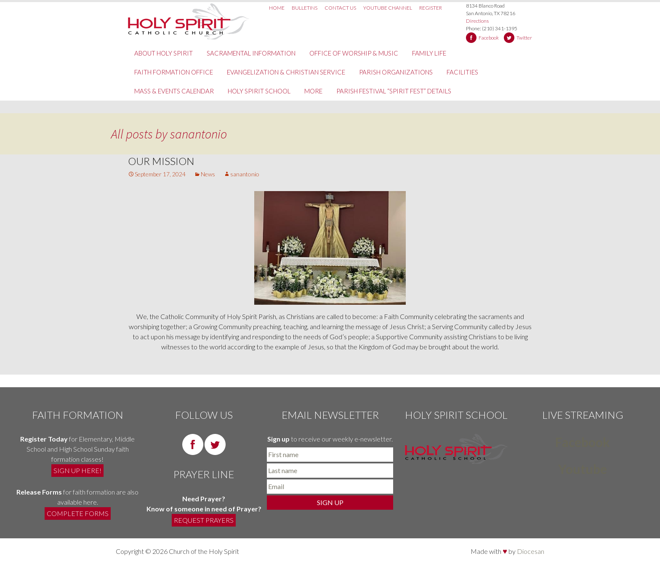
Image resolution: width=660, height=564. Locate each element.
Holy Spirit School (259, 91)
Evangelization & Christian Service (286, 72)
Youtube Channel (387, 8)
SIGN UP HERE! (77, 470)
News (208, 174)
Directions (477, 21)
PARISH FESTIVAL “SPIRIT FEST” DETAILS (393, 91)
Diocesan (530, 551)
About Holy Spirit (163, 53)
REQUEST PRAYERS (204, 520)
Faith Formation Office (173, 72)
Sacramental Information (251, 53)
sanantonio (198, 134)
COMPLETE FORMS (78, 513)
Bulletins (304, 8)
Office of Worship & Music (353, 53)
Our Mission (161, 161)
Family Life (429, 53)
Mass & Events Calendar (174, 91)
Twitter (524, 38)
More (313, 91)
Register (430, 8)
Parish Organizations (396, 72)
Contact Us (340, 8)
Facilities (462, 72)
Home (277, 8)
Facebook (489, 38)
